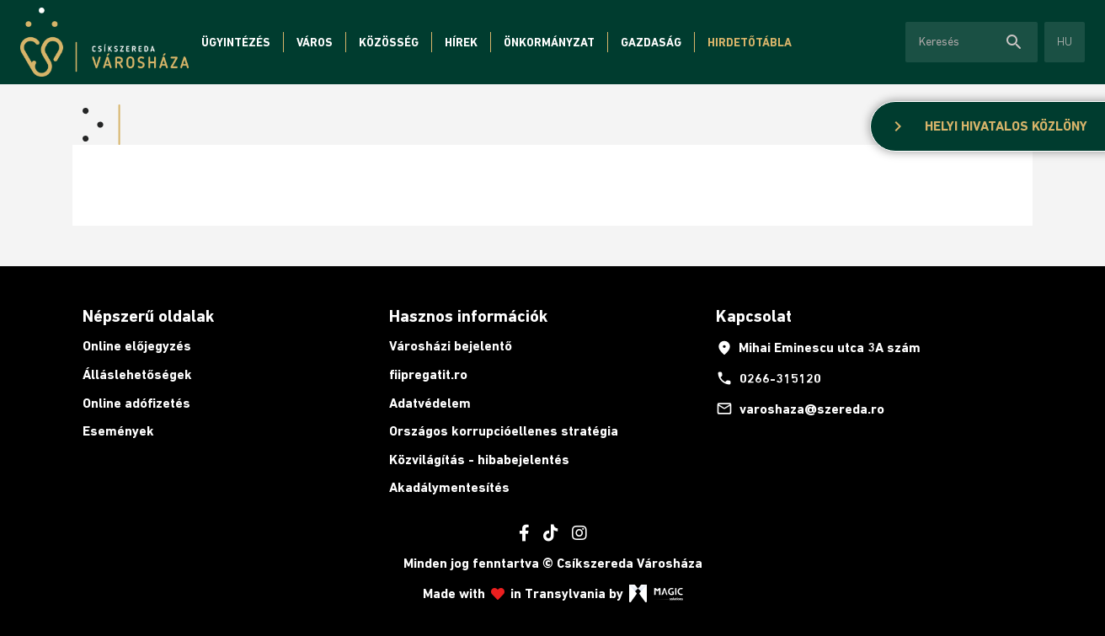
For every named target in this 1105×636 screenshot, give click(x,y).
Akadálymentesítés (449, 487)
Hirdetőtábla (749, 42)
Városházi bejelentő (450, 346)
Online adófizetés (136, 403)
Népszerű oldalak (148, 316)
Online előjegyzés (137, 346)
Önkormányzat (549, 42)
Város (314, 42)
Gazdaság (651, 42)
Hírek (461, 42)
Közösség (389, 42)
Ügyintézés (235, 42)
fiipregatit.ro (428, 374)
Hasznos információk (468, 316)
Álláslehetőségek (137, 374)
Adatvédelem (430, 403)
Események (118, 431)
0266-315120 (768, 378)
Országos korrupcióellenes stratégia (503, 431)
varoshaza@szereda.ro (800, 408)
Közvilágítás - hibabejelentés (479, 460)
